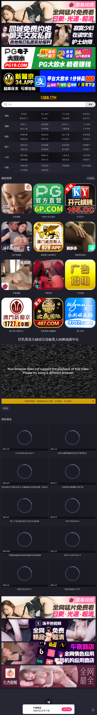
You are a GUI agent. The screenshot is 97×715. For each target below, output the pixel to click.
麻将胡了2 (24, 118)
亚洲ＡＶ (24, 124)
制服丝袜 (24, 139)
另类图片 (86, 149)
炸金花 (45, 118)
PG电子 (24, 114)
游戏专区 (86, 114)
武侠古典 (86, 155)
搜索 (90, 104)
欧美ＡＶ (65, 124)
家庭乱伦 (44, 155)
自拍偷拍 (44, 124)
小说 (7, 157)
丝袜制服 (44, 128)
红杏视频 (24, 170)
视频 (7, 126)
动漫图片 (86, 145)
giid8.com (48, 97)
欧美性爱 (86, 134)
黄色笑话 (65, 159)
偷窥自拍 (24, 145)
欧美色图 (65, 145)
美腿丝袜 (24, 149)
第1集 (5, 408)
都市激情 (24, 155)
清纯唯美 (44, 149)
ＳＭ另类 (86, 128)
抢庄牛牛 (86, 118)
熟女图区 (65, 149)
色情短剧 (44, 170)
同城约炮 (24, 165)
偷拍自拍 (44, 134)
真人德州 (44, 114)
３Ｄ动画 (86, 124)
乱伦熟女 (65, 139)
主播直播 (65, 128)
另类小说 (44, 159)
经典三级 (44, 139)
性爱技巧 (86, 159)
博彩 (7, 115)
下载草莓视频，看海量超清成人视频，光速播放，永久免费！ (59, 401)
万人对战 (65, 114)
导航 (7, 167)
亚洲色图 (44, 145)
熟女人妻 (24, 128)
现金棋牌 (65, 118)
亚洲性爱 (24, 134)
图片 (7, 146)
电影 (7, 136)
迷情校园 (24, 159)
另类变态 (86, 139)
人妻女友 (65, 155)
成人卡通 (65, 134)
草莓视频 (65, 165)
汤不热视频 (86, 165)
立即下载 (66, 709)
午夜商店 (44, 165)
